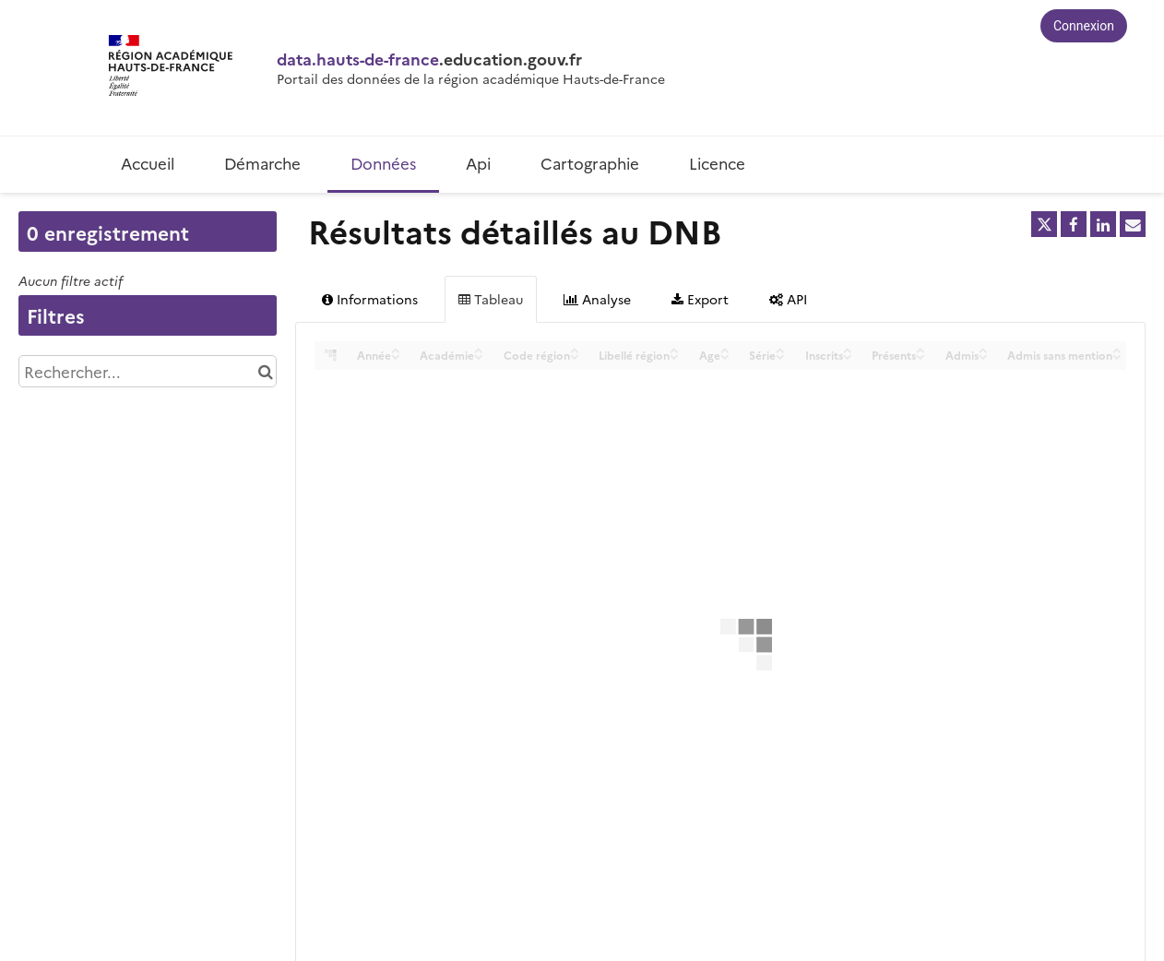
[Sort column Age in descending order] (725, 355)
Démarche (262, 162)
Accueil (147, 162)
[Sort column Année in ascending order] (395, 349)
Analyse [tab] (597, 299)
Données (383, 162)
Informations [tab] (370, 299)
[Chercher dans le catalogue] (265, 371)
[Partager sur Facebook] (1074, 224)
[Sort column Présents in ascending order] (920, 349)
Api (478, 162)
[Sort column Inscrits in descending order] (847, 355)
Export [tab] (700, 299)
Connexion (1083, 25)
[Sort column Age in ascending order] (725, 349)
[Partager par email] (1133, 224)
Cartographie (589, 162)
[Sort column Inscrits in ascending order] (847, 349)
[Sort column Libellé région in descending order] (674, 355)
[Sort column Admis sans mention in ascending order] (1117, 349)
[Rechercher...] (147, 371)
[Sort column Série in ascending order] (780, 349)
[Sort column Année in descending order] (395, 355)
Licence (717, 162)
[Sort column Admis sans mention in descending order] (1117, 355)
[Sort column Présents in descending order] (920, 355)
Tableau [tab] (490, 299)
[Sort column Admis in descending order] (983, 355)
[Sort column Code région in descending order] (574, 355)
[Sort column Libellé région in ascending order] (674, 349)
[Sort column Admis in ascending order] (983, 349)
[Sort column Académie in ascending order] (478, 349)
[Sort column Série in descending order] (780, 355)
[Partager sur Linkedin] (1103, 224)
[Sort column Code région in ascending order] (574, 349)
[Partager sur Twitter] (1044, 224)
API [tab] (788, 299)
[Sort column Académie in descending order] (478, 355)
